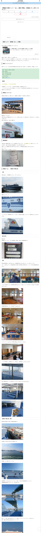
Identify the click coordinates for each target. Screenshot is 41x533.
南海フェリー (7, 75)
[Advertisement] (20, 26)
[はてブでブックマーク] (24, 12)
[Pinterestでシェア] (30, 12)
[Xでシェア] (11, 12)
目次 (8, 35)
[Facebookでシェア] (17, 12)
